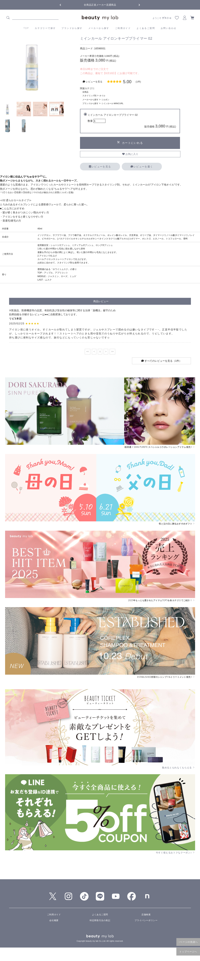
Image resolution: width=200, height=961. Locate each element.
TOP (26, 28)
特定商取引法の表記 (100, 920)
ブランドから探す (71, 28)
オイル (102, 95)
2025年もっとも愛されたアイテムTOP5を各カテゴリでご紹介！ (161, 600)
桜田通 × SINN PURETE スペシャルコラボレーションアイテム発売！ (160, 447)
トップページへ (188, 951)
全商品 (85, 92)
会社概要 (53, 920)
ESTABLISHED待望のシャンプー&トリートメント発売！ (166, 677)
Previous (63, 4)
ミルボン (105, 99)
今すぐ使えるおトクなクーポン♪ (175, 852)
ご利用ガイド (123, 28)
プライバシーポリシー (146, 920)
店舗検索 (146, 914)
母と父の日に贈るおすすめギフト (177, 523)
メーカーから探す (98, 28)
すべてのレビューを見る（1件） (161, 360)
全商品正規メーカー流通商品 (100, 5)
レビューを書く (142, 166)
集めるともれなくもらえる (178, 767)
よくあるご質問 (146, 28)
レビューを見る (100, 166)
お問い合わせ (168, 28)
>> (112, 351)
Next (136, 4)
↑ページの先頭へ (188, 942)
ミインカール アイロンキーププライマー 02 (132, 121)
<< (87, 351)
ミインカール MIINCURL (112, 103)
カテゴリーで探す (45, 28)
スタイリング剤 (89, 95)
